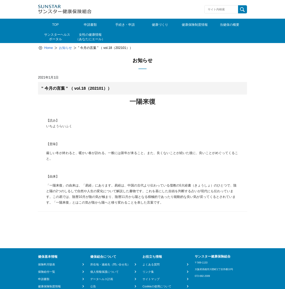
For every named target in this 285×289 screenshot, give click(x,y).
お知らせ (65, 48)
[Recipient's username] (221, 9)
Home (48, 48)
